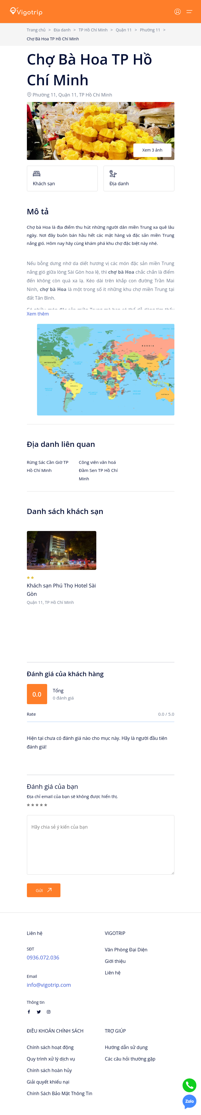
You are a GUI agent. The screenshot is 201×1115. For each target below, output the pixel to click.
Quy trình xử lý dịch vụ (51, 1059)
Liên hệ (113, 973)
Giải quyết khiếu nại (48, 1082)
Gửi (44, 890)
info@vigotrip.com (49, 984)
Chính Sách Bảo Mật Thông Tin (60, 1093)
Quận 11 (124, 30)
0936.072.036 (43, 957)
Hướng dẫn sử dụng (126, 1047)
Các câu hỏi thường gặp (130, 1059)
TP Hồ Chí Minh (93, 30)
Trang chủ (36, 30)
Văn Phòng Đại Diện (126, 949)
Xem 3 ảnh (152, 150)
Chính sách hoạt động (50, 1047)
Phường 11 (150, 30)
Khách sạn (62, 178)
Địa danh (62, 30)
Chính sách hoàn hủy (49, 1070)
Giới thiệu (115, 961)
